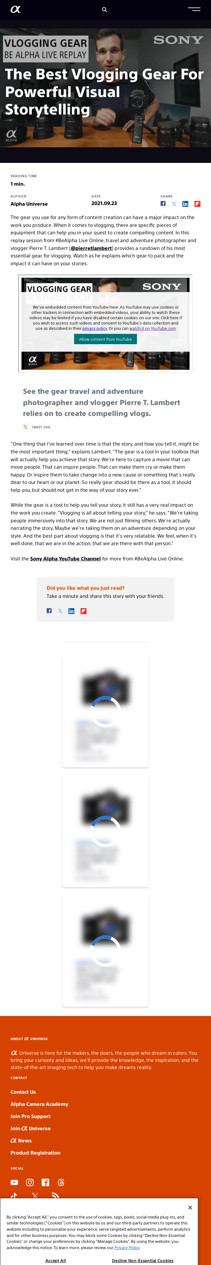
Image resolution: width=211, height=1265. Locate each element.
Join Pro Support (30, 1116)
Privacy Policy (127, 1261)
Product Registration (35, 1152)
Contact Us (23, 1091)
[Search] (104, 10)
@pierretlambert (91, 248)
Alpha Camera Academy (39, 1104)
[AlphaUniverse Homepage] (16, 10)
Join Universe (31, 1128)
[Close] (190, 1222)
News (21, 1140)
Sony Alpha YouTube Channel (65, 558)
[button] (194, 10)
